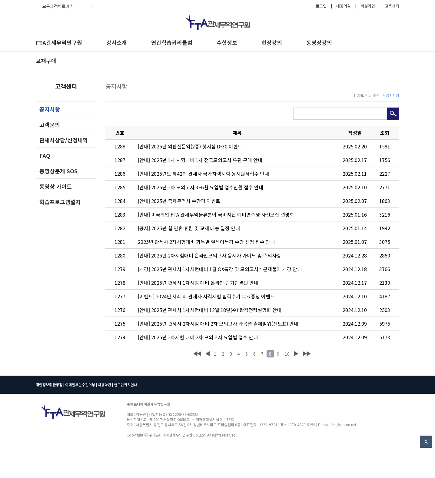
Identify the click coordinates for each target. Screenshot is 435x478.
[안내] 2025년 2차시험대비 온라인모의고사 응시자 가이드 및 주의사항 (209, 255)
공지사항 (49, 109)
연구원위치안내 (125, 384)
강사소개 (116, 42)
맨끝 (306, 353)
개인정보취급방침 (49, 384)
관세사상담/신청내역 (63, 140)
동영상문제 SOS (58, 171)
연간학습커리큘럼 (171, 42)
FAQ (44, 155)
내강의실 (343, 6)
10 (287, 354)
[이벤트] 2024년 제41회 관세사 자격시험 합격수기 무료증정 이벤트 (206, 296)
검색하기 (393, 114)
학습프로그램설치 (60, 202)
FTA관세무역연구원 (59, 42)
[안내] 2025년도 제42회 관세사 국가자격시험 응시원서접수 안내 (203, 173)
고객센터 (392, 6)
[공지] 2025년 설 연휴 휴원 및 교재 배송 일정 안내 (189, 228)
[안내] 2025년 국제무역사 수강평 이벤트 (179, 200)
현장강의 (271, 42)
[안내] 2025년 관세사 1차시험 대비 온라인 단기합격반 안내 (198, 282)
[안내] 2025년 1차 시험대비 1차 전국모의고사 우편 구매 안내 (200, 160)
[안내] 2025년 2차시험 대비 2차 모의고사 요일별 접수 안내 (198, 337)
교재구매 (46, 61)
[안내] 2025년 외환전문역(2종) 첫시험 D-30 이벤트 (190, 146)
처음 (197, 353)
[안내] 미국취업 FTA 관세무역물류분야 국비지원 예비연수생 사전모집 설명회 (216, 214)
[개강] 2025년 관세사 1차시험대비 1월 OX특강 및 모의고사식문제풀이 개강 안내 (220, 269)
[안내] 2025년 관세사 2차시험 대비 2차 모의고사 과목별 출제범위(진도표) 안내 (218, 323)
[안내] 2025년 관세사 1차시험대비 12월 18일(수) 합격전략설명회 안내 (209, 310)
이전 (207, 353)
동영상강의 (319, 42)
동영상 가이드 (55, 186)
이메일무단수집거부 (80, 384)
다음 (296, 353)
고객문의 (49, 124)
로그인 (321, 6)
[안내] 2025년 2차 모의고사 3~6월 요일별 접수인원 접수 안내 (200, 187)
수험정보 (227, 42)
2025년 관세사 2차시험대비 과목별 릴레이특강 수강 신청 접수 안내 (206, 241)
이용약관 (104, 384)
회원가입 (367, 6)
